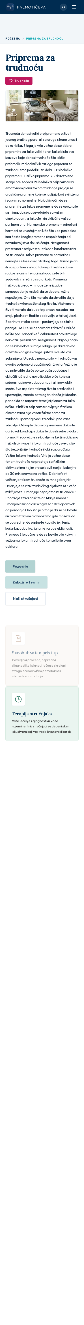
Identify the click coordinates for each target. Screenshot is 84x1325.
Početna (12, 38)
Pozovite (20, 567)
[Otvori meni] (74, 7)
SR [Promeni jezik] (63, 6)
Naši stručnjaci (25, 600)
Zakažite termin (26, 583)
